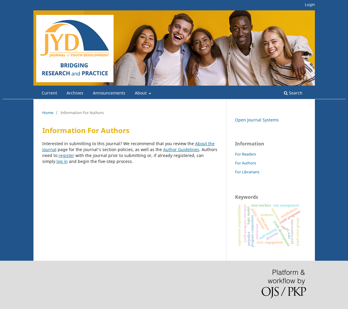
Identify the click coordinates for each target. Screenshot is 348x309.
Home (47, 112)
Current (49, 93)
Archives (75, 93)
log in (62, 161)
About (141, 93)
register (66, 155)
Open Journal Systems (257, 120)
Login (310, 4)
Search (293, 93)
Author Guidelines (181, 149)
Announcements (109, 93)
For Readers (245, 154)
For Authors (245, 163)
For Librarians (247, 171)
